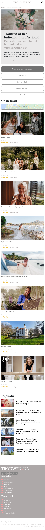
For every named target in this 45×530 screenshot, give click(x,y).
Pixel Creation (39, 526)
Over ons (7, 500)
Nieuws (6, 484)
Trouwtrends (8, 493)
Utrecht (22, 75)
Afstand (22, 95)
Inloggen (7, 504)
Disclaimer (7, 509)
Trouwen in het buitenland (22, 69)
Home (3, 7)
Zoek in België (22, 82)
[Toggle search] (42, 2)
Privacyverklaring (9, 513)
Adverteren (7, 502)
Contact (6, 506)
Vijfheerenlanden (22, 88)
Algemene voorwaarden (12, 511)
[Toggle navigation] (3, 2)
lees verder (9, 60)
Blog (5, 486)
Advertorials (8, 491)
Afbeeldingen (8, 482)
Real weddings (9, 488)
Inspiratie (7, 480)
